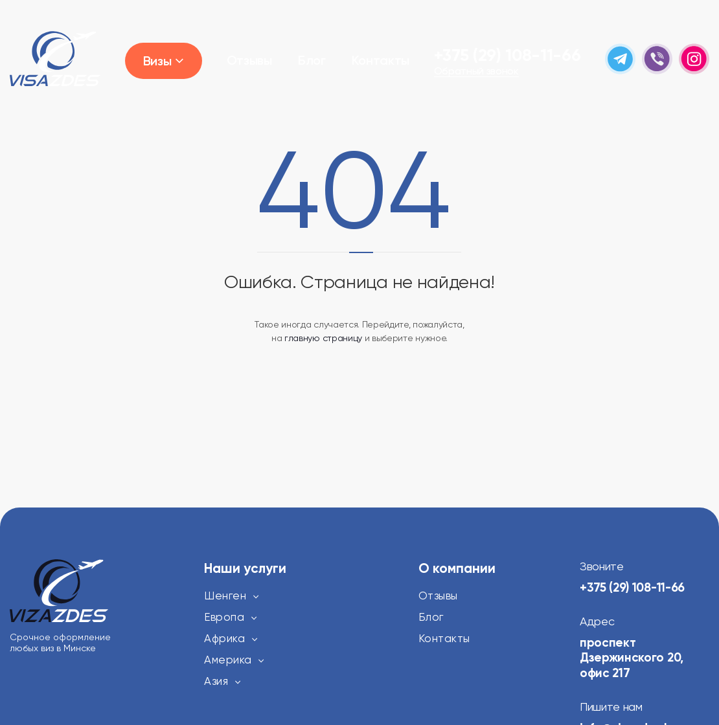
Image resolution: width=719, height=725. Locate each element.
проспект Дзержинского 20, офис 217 (634, 657)
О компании (457, 568)
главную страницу (323, 338)
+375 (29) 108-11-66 (507, 55)
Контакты (380, 60)
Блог (312, 60)
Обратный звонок (476, 71)
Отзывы (249, 60)
